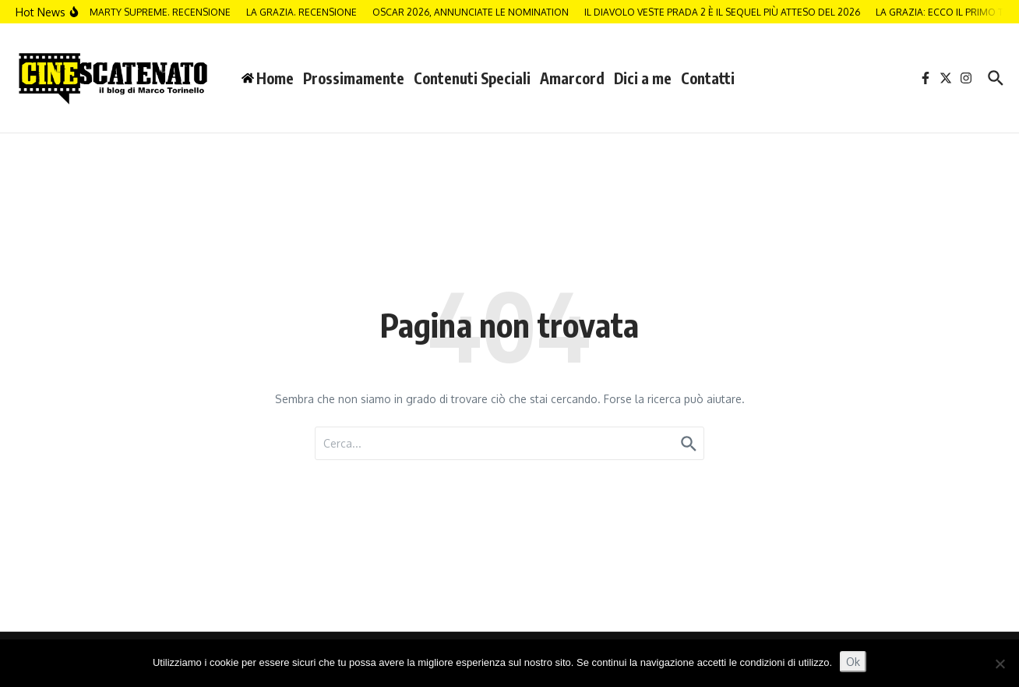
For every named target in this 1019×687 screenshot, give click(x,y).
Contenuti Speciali (472, 78)
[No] (999, 663)
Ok (853, 661)
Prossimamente (353, 78)
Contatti (708, 78)
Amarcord (572, 78)
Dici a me (643, 78)
